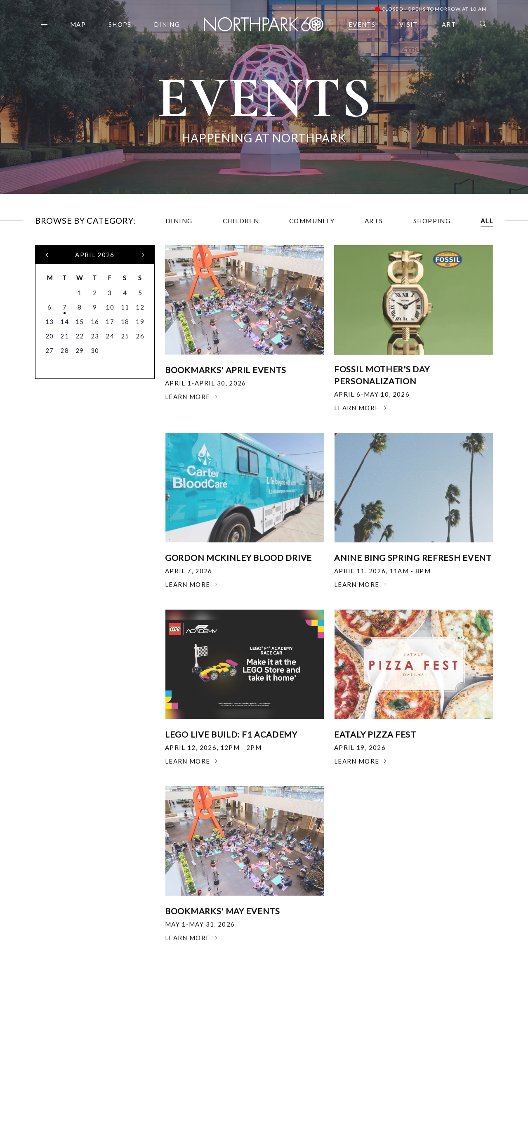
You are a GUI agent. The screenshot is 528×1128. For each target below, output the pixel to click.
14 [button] (64, 321)
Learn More (191, 396)
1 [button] (80, 292)
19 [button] (140, 321)
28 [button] (64, 350)
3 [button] (110, 292)
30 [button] (95, 350)
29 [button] (79, 350)
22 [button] (79, 336)
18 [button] (125, 321)
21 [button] (64, 336)
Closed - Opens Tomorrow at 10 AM (431, 9)
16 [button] (95, 321)
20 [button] (49, 336)
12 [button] (140, 307)
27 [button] (49, 350)
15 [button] (79, 321)
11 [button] (125, 307)
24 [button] (110, 336)
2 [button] (95, 292)
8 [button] (80, 307)
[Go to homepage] (264, 23)
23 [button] (95, 336)
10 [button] (110, 307)
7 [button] (65, 307)
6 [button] (49, 307)
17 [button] (110, 321)
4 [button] (125, 292)
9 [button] (95, 307)
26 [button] (140, 336)
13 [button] (49, 321)
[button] (47, 254)
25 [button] (125, 336)
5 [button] (140, 292)
